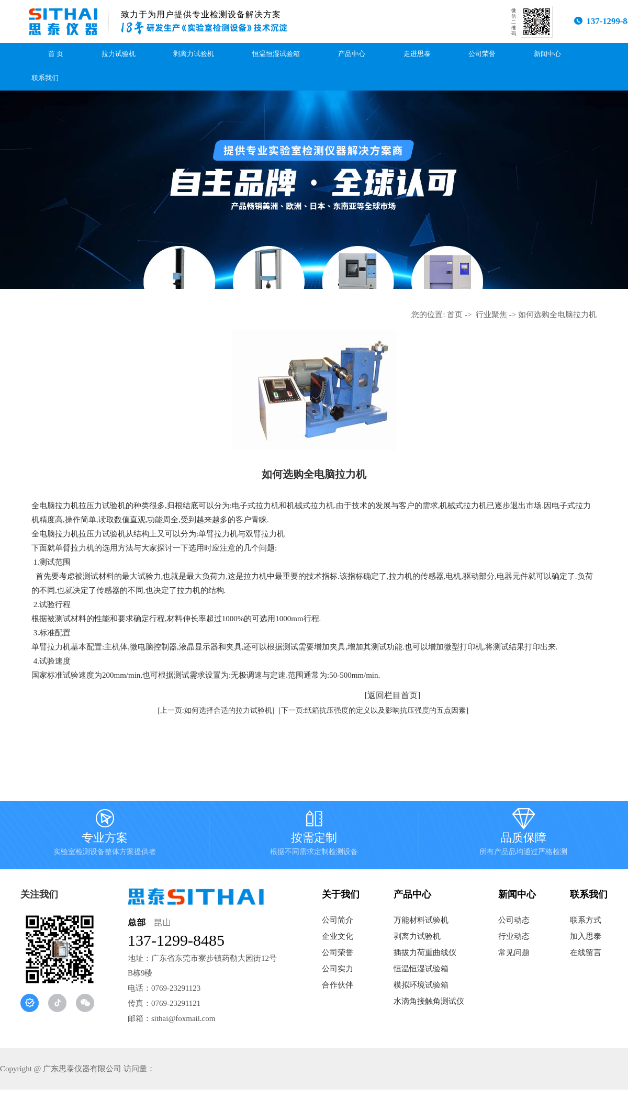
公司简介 (337, 920)
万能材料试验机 (421, 920)
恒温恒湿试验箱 (276, 54)
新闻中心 (547, 54)
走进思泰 (417, 54)
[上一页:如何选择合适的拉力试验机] (216, 710)
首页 (455, 314)
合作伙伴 (337, 985)
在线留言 (585, 952)
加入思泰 (585, 936)
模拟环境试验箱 (421, 985)
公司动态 (514, 920)
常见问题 (514, 952)
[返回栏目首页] (393, 695)
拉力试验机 (119, 54)
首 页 (55, 54)
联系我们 (45, 78)
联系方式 (585, 920)
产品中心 (351, 54)
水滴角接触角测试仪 (429, 1001)
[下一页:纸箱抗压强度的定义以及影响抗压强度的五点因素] (373, 710)
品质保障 (523, 835)
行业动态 (514, 936)
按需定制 (314, 835)
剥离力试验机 (193, 54)
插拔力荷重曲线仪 (425, 952)
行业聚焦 (491, 314)
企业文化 (337, 936)
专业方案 (104, 835)
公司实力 (337, 969)
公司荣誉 (482, 54)
